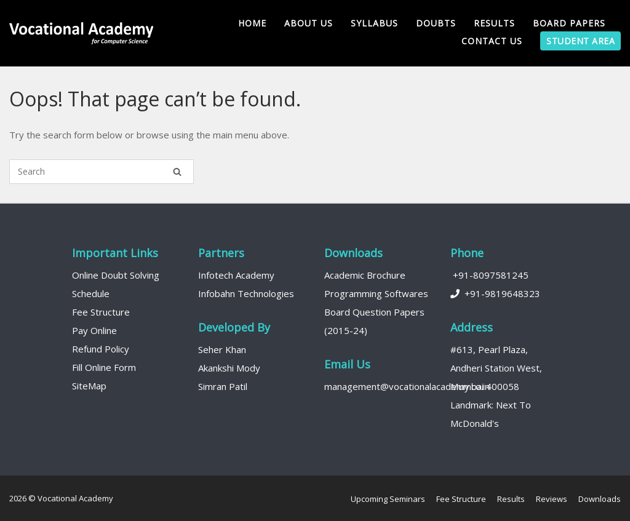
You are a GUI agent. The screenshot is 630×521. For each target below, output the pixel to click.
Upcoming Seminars (388, 498)
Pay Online (94, 330)
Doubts (436, 23)
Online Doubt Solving (115, 275)
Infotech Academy (236, 275)
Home (252, 23)
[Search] (177, 171)
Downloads (599, 498)
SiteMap (89, 386)
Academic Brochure (364, 275)
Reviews (551, 498)
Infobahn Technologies (246, 293)
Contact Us (491, 41)
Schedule (91, 293)
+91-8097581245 (489, 275)
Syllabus (374, 23)
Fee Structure (101, 312)
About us (308, 23)
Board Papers (569, 23)
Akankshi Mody (229, 368)
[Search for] (101, 171)
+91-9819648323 (495, 293)
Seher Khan (222, 349)
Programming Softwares (376, 293)
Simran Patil (222, 386)
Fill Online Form (104, 367)
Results (494, 23)
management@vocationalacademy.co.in (407, 386)
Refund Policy (100, 349)
